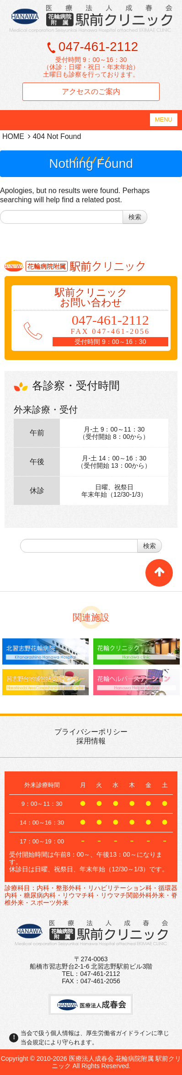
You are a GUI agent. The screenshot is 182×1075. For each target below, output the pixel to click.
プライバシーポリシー (91, 732)
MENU (163, 119)
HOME (13, 136)
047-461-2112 (98, 46)
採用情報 (91, 741)
